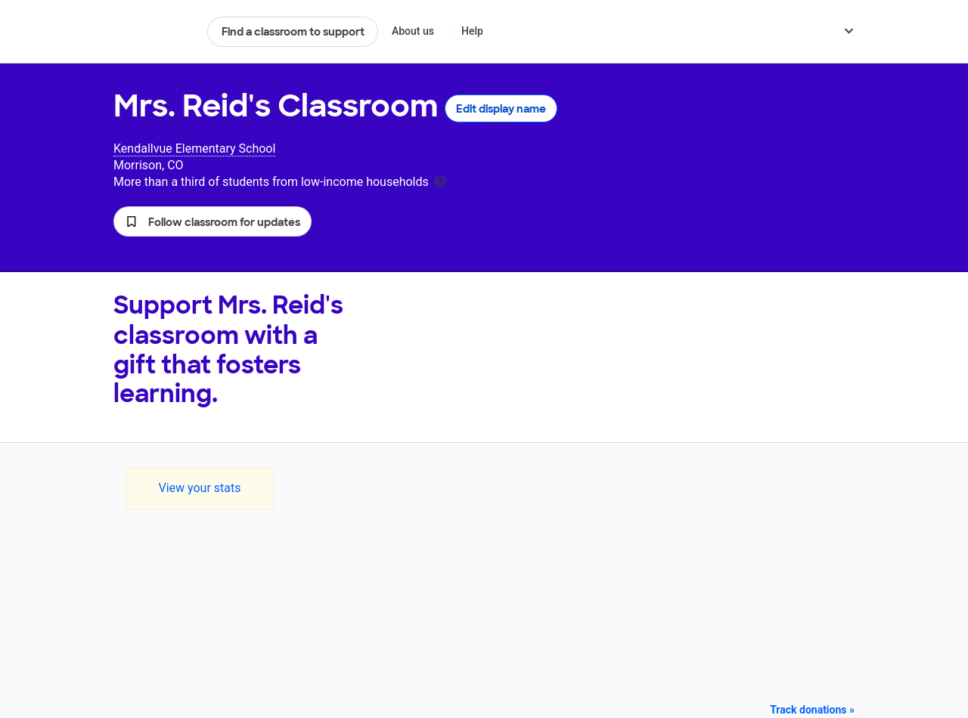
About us (413, 31)
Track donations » (812, 710)
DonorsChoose (153, 31)
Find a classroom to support (293, 32)
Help (472, 31)
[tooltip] (440, 180)
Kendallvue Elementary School (194, 148)
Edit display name (501, 109)
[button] (212, 221)
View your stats (199, 488)
